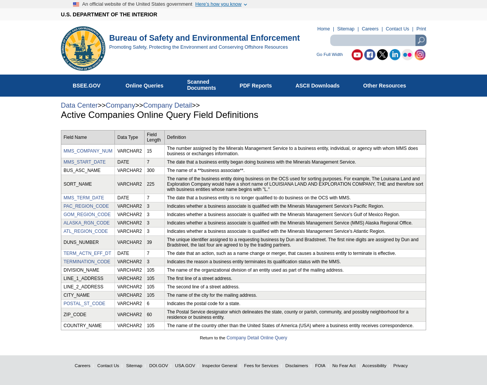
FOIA (320, 365)
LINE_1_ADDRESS (83, 278)
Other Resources (388, 84)
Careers (370, 29)
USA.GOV (185, 365)
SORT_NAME (78, 184)
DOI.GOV (158, 365)
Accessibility (374, 365)
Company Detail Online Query (256, 337)
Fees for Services (261, 365)
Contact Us (397, 29)
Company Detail (167, 105)
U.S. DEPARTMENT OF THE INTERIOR (109, 14)
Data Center (79, 105)
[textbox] (378, 40)
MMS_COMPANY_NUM (88, 151)
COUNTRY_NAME (83, 325)
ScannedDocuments (205, 85)
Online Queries (149, 84)
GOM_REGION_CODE (87, 214)
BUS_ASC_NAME (82, 170)
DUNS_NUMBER (81, 242)
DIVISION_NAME (81, 270)
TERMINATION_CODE (87, 261)
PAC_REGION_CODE (86, 206)
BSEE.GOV (91, 84)
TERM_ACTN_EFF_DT (87, 253)
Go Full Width (330, 54)
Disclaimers (296, 365)
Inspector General (219, 365)
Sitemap (345, 29)
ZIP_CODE (75, 314)
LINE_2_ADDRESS (83, 287)
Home (323, 29)
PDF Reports (260, 84)
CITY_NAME (77, 295)
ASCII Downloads (322, 84)
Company (120, 105)
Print (421, 29)
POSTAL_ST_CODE (84, 303)
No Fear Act (343, 365)
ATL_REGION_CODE (86, 231)
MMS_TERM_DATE (84, 197)
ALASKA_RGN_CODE (87, 223)
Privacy (400, 365)
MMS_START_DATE (85, 162)
